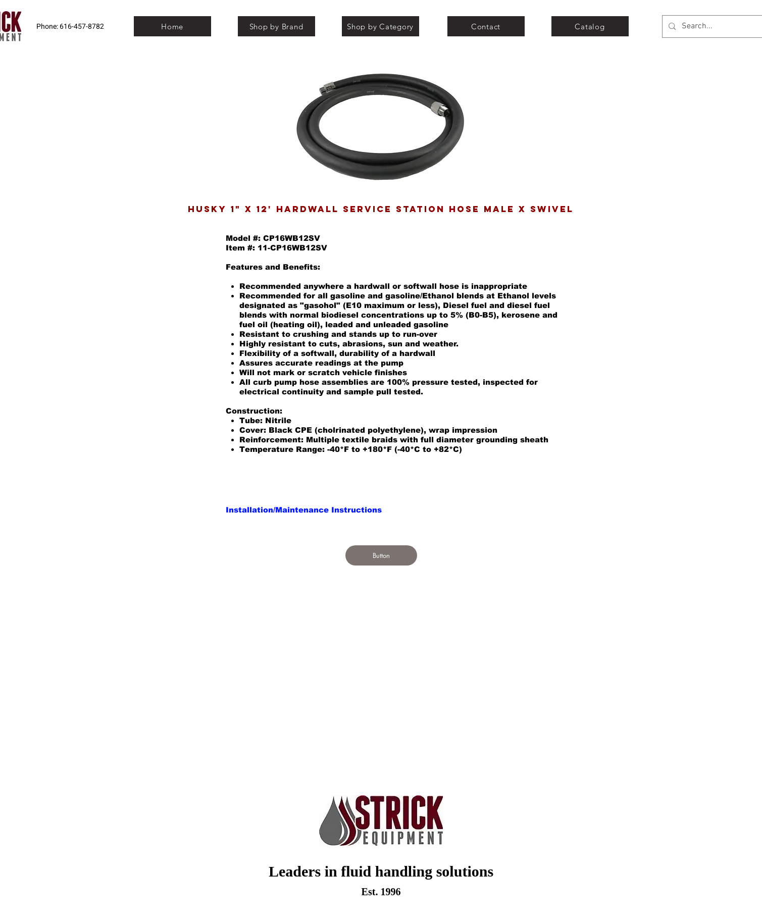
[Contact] (486, 26)
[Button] (381, 555)
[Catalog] (590, 26)
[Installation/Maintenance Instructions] (304, 509)
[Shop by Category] (380, 26)
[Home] (172, 26)
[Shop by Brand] (276, 26)
